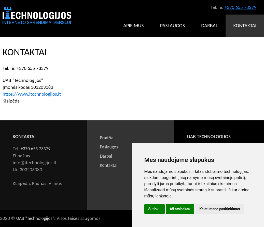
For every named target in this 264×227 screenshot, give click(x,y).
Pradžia (106, 138)
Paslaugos (172, 25)
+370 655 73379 (240, 7)
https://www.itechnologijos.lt (32, 94)
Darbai (209, 25)
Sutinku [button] (154, 209)
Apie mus (133, 25)
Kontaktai (244, 25)
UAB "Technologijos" (35, 218)
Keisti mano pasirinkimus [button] (219, 209)
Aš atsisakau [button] (180, 209)
